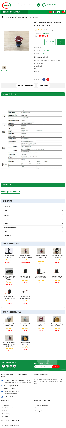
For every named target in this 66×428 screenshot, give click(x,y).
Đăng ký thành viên (42, 411)
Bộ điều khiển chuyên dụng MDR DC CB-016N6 (9, 277)
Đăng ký (56, 367)
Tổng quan (43, 85)
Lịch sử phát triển (8, 408)
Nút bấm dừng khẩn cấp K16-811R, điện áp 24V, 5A (41, 257)
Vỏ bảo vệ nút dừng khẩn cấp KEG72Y (57, 324)
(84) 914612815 (51, 5)
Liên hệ (6, 416)
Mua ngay (61, 42)
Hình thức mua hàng (42, 405)
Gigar (6, 223)
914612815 (12, 388)
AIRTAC (6, 211)
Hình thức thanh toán (42, 408)
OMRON (6, 232)
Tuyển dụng (7, 413)
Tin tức (6, 411)
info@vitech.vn (13, 393)
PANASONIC (7, 236)
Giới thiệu (6, 405)
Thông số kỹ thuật (25, 85)
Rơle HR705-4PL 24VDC (25, 324)
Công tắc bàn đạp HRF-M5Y (25, 343)
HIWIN (5, 219)
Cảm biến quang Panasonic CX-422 (56, 277)
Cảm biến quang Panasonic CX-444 (9, 297)
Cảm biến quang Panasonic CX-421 (40, 277)
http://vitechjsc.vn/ (15, 397)
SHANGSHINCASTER (10, 227)
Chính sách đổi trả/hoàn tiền (11, 425)
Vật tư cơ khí (8, 207)
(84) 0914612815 (13, 386)
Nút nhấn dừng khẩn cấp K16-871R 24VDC (25, 256)
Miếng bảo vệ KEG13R (41, 324)
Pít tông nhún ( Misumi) (9, 256)
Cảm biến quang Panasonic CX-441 (25, 277)
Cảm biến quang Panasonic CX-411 (25, 297)
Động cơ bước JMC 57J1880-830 (57, 256)
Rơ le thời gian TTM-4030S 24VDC (9, 324)
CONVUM (6, 215)
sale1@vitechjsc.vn (14, 391)
